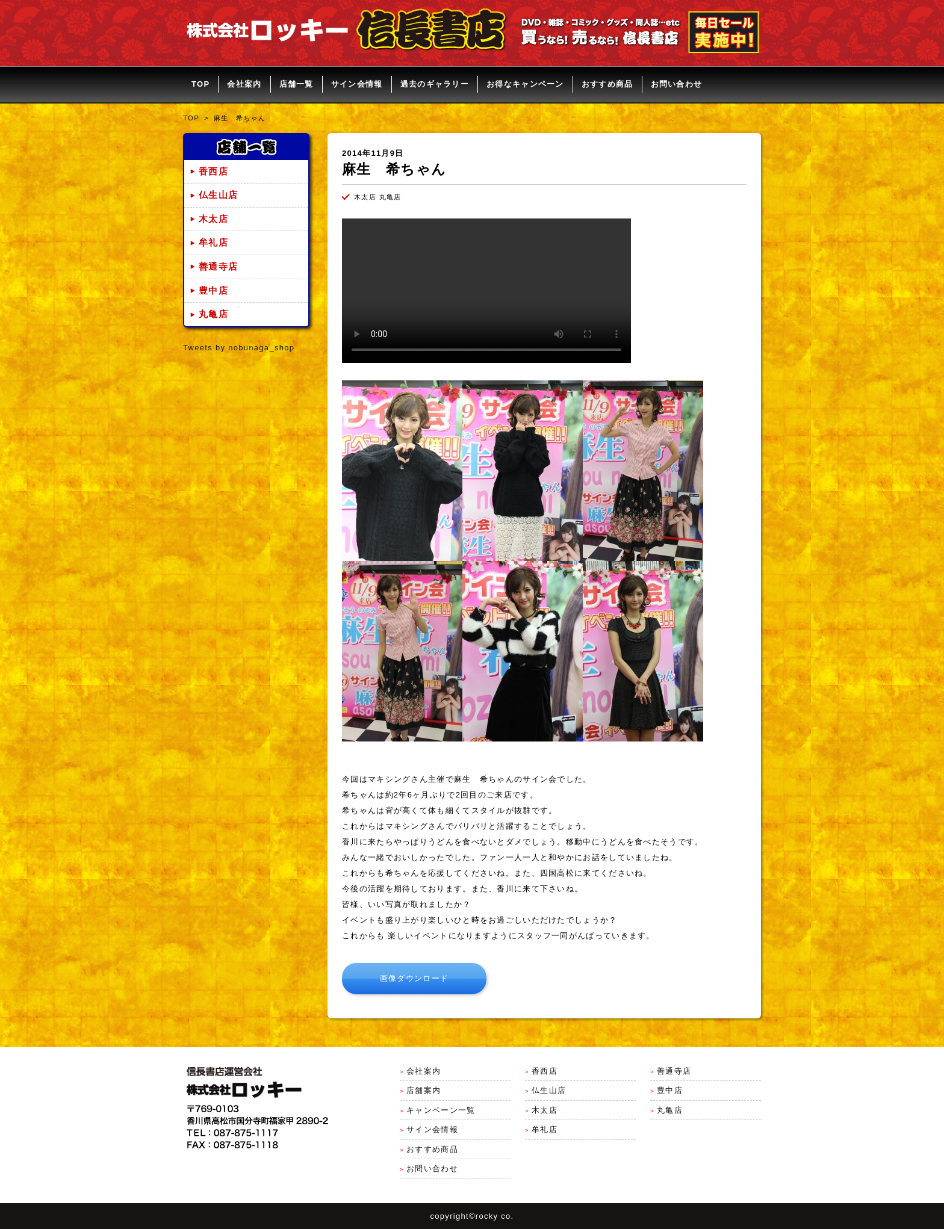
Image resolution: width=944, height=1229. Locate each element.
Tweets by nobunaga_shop (238, 347)
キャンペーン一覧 (440, 1110)
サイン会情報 (357, 83)
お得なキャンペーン (525, 83)
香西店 (213, 171)
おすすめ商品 (607, 83)
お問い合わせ (677, 83)
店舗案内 (423, 1090)
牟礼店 (213, 242)
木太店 (213, 219)
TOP (200, 83)
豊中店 (213, 291)
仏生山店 (218, 195)
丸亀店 (213, 314)
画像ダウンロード (414, 978)
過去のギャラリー (434, 83)
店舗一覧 (296, 83)
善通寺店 (218, 266)
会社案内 (244, 83)
